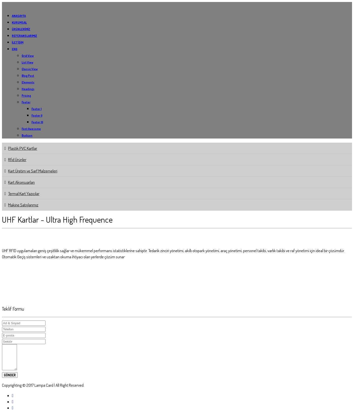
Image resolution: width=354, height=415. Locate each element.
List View (27, 62)
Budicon (27, 135)
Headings (28, 89)
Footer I (36, 109)
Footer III (37, 122)
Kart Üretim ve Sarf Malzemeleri (32, 170)
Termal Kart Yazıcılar (23, 193)
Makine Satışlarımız (23, 204)
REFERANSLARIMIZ (24, 36)
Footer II (36, 115)
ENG (14, 49)
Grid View (28, 56)
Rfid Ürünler (17, 159)
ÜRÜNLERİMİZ (21, 29)
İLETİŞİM (17, 42)
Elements (28, 82)
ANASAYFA (19, 16)
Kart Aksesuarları (21, 182)
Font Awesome (31, 129)
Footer (26, 102)
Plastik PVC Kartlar (22, 148)
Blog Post (28, 75)
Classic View (30, 69)
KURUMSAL (19, 22)
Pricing (26, 95)
